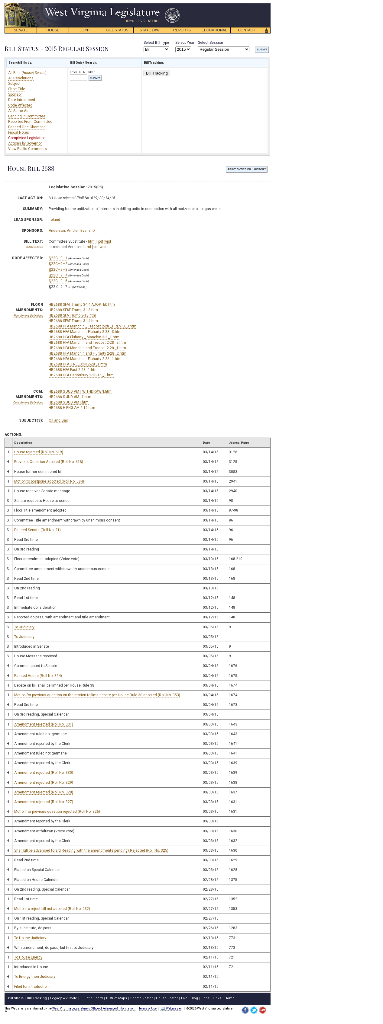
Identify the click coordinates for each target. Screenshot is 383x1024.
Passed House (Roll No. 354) (38, 676)
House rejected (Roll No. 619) (38, 452)
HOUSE (53, 30)
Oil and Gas (58, 420)
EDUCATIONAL (214, 30)
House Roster (167, 998)
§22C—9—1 (58, 258)
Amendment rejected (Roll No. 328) (43, 792)
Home (230, 998)
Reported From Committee (30, 122)
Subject (14, 83)
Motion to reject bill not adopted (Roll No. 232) (52, 909)
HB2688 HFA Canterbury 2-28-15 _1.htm (81, 375)
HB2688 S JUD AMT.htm (69, 402)
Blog (194, 998)
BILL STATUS (117, 30)
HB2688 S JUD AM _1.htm (70, 397)
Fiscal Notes (18, 132)
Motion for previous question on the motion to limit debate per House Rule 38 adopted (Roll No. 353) (97, 695)
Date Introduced (21, 100)
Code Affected (20, 105)
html (92, 241)
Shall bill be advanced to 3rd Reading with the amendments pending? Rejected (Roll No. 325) (91, 850)
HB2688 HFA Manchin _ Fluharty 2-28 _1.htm (85, 359)
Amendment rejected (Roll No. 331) (43, 724)
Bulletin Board (91, 998)
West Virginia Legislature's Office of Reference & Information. (93, 1008)
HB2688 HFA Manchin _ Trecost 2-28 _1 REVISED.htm (92, 326)
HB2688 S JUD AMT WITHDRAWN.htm (80, 391)
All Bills (14, 73)
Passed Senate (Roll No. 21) (37, 530)
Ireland (54, 220)
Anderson (57, 230)
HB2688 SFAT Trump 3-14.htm (73, 321)
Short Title (16, 89)
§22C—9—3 (58, 269)
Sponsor (15, 94)
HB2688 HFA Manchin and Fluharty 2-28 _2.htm (87, 353)
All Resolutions (21, 78)
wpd (107, 241)
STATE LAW (150, 30)
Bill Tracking (157, 73)
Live (184, 998)
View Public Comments (27, 149)
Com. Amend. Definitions (28, 402)
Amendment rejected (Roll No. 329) (43, 782)
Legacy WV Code (63, 998)
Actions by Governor (25, 143)
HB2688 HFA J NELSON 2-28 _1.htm (78, 364)
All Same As (18, 111)
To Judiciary (24, 627)
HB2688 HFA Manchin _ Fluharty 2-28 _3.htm (85, 332)
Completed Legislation (27, 138)
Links (217, 998)
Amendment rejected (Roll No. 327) (43, 802)
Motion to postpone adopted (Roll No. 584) (49, 481)
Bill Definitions (34, 247)
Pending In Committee (26, 116)
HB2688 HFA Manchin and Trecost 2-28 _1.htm (87, 348)
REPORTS (182, 30)
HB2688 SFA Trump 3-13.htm (72, 315)
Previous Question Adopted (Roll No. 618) (48, 462)
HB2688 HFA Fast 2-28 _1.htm (73, 370)
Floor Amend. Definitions (28, 315)
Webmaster (171, 1008)
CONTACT (246, 30)
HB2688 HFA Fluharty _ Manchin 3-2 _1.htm (84, 337)
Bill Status (16, 998)
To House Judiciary (30, 938)
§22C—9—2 (58, 264)
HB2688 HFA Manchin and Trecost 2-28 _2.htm (87, 342)
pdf (100, 241)
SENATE (21, 30)
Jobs (205, 998)
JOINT (85, 30)
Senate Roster (141, 998)
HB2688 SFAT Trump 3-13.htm (73, 310)
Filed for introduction (31, 986)
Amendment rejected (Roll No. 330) (43, 772)
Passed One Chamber (26, 127)
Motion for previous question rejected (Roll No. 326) (57, 811)
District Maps (116, 998)
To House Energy (28, 957)
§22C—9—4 (58, 275)
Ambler (73, 230)
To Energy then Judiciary (34, 977)
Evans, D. (88, 230)
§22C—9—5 (58, 281)
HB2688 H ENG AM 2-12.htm (72, 408)
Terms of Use (148, 1008)
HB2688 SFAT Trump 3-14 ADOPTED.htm (82, 304)
